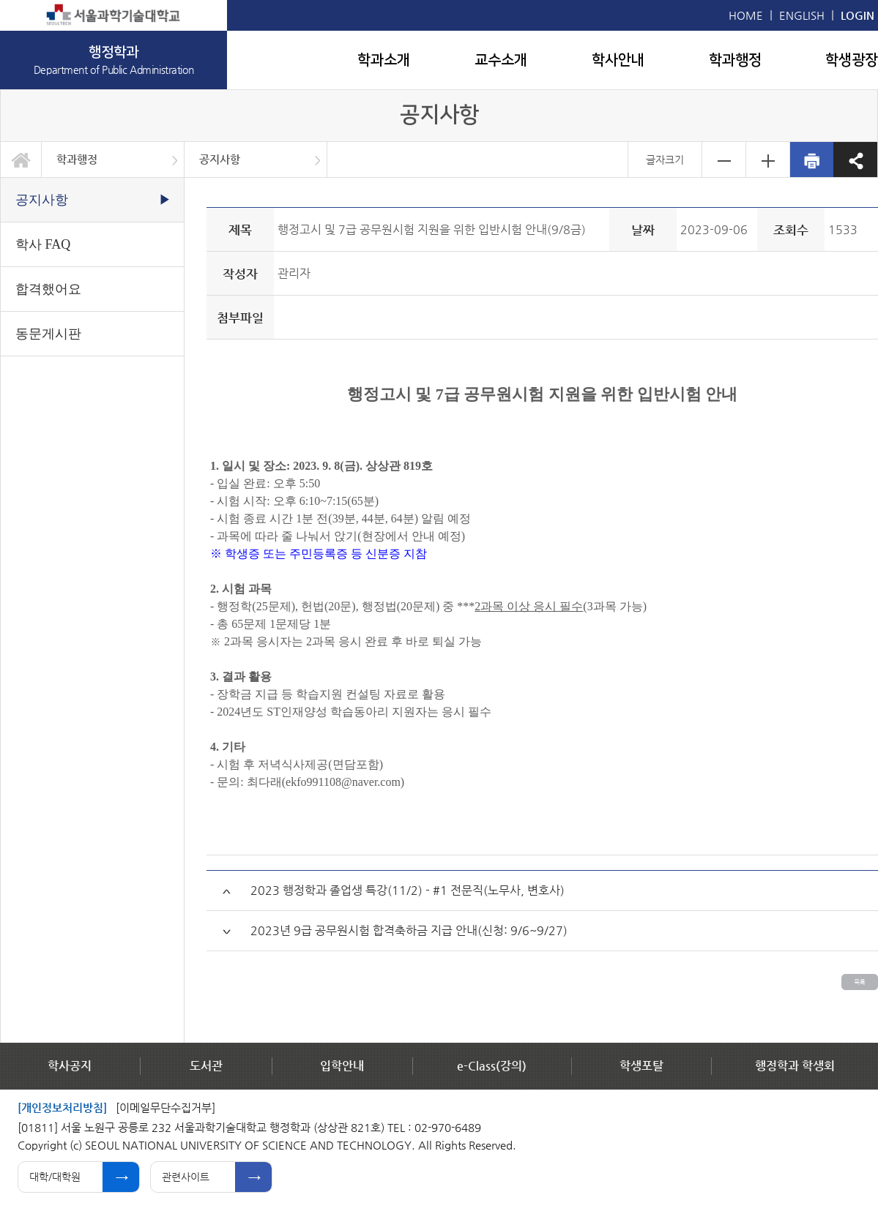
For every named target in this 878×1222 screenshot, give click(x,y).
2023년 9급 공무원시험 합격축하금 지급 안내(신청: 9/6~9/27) (409, 930)
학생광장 (851, 60)
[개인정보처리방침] (62, 1107)
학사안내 (618, 60)
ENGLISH (802, 15)
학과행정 (735, 60)
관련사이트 (185, 1176)
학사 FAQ (42, 244)
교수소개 (501, 60)
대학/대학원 (55, 1176)
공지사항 (219, 159)
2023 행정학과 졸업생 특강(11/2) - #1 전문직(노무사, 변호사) (407, 890)
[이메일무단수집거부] (165, 1107)
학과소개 (383, 60)
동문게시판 (48, 333)
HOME (746, 15)
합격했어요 (48, 289)
